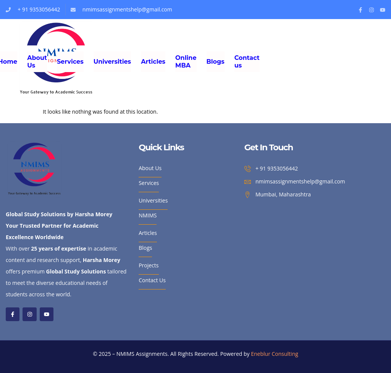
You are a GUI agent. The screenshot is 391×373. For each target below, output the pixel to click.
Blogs (216, 61)
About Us (37, 61)
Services (70, 61)
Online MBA (185, 61)
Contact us (247, 61)
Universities (112, 61)
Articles (153, 61)
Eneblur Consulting (274, 353)
